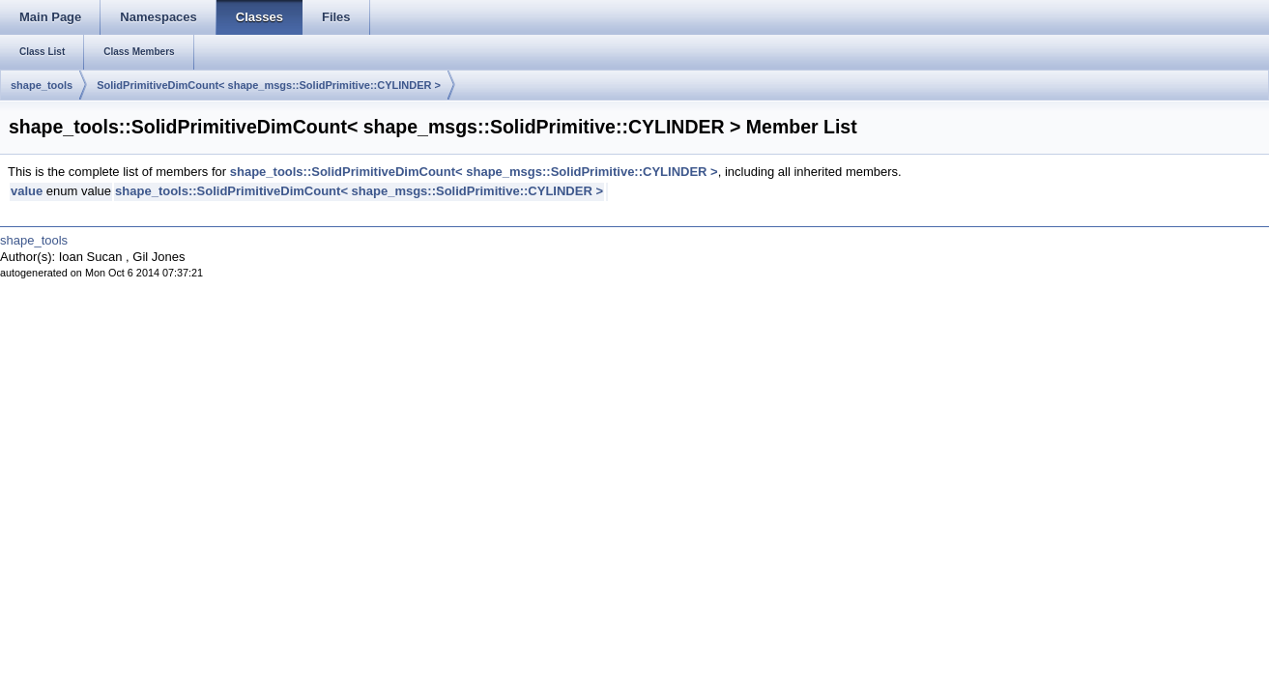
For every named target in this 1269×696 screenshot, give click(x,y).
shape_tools (41, 85)
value (27, 191)
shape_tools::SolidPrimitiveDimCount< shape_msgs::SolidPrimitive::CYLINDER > (474, 171)
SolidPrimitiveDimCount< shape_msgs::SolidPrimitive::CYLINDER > (269, 85)
